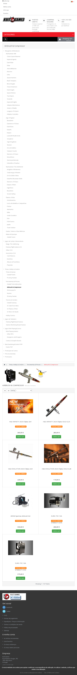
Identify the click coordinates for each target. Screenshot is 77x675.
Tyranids (9, 99)
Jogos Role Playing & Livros (13, 328)
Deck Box (10, 259)
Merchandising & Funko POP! (13, 344)
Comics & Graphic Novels (13, 341)
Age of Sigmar (10, 118)
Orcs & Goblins (11, 148)
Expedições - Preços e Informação (14, 621)
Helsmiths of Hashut (13, 163)
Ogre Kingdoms (11, 142)
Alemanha (10, 209)
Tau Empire (10, 96)
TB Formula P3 (11, 290)
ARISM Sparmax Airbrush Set (20, 516)
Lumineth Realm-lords (13, 136)
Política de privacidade (11, 627)
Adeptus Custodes (12, 114)
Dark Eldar (10, 62)
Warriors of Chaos (12, 154)
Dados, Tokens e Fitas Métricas (15, 231)
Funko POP (9, 347)
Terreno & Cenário (11, 300)
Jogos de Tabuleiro (10, 319)
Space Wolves (11, 93)
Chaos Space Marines (13, 56)
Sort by (13, 390)
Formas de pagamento (11, 618)
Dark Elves (10, 126)
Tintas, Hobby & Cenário (12, 269)
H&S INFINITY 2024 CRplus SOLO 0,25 (56, 422)
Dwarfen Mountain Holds (14, 179)
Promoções (8, 357)
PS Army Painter (12, 278)
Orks (8, 75)
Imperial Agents (11, 59)
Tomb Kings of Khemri (13, 172)
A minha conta (8, 634)
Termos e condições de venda (13, 624)
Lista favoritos (8, 641)
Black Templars (11, 81)
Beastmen (10, 120)
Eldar (8, 65)
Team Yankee (11, 227)
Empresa (6, 653)
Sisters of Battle (12, 108)
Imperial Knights (12, 102)
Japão (9, 224)
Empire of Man (11, 185)
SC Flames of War (12, 309)
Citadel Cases (11, 237)
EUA (8, 218)
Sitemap (6, 630)
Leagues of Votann (13, 111)
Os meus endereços (10, 644)
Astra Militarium (11, 68)
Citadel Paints (11, 275)
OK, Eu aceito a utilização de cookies (31, 673)
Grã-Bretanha (11, 200)
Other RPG (10, 334)
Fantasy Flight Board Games (14, 322)
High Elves (10, 188)
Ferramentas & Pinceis (13, 281)
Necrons (9, 71)
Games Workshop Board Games (16, 325)
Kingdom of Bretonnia (13, 169)
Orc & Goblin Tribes (13, 175)
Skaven (9, 145)
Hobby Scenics (10, 315)
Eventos (5, 13)
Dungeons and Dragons (14, 337)
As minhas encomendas (11, 638)
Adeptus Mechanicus (13, 105)
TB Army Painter (12, 296)
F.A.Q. (5, 615)
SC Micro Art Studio (12, 312)
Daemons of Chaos (13, 123)
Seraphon (10, 139)
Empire (9, 133)
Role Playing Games (12, 331)
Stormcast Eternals (12, 160)
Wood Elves (10, 157)
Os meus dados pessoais (11, 647)
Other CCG (9, 250)
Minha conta (7, 7)
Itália (8, 212)
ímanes (9, 293)
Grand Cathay (11, 194)
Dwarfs (9, 130)
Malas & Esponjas (11, 234)
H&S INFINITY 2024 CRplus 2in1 (20, 422)
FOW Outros (10, 221)
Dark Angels (10, 90)
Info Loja (6, 10)
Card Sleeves (11, 256)
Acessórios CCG (11, 253)
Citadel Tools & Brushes (14, 284)
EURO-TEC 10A (56, 516)
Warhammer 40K (11, 54)
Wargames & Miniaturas (12, 51)
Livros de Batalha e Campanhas (16, 203)
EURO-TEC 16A (20, 563)
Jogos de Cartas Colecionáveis (14, 241)
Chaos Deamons (12, 87)
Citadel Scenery (12, 303)
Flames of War (10, 197)
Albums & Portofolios (13, 262)
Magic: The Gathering (12, 244)
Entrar (5, 3)
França (9, 206)
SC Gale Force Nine (13, 306)
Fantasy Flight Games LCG (14, 247)
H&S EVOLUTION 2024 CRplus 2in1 (20, 469)
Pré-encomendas (10, 354)
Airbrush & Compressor (14, 287)
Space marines (11, 78)
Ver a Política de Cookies (51, 673)
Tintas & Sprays (11, 272)
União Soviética (11, 215)
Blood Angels (11, 84)
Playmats (10, 265)
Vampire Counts (12, 151)
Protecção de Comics (11, 351)
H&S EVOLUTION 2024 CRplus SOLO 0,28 (56, 469)
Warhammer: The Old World (14, 167)
